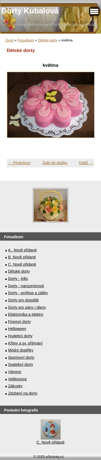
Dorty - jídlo (18, 278)
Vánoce (14, 372)
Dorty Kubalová (30, 10)
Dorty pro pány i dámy (27, 307)
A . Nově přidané (22, 250)
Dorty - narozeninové (26, 286)
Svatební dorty (20, 364)
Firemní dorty (19, 321)
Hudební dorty (20, 336)
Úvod (9, 40)
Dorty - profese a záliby (28, 293)
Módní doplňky (20, 350)
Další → (86, 163)
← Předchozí (19, 163)
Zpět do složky (54, 163)
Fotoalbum (26, 40)
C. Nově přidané (22, 264)
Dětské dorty (48, 40)
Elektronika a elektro (25, 314)
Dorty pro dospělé (23, 300)
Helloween (17, 328)
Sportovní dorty (21, 357)
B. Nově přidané (22, 257)
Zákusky (15, 386)
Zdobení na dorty (22, 393)
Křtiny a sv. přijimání (25, 343)
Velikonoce (17, 379)
